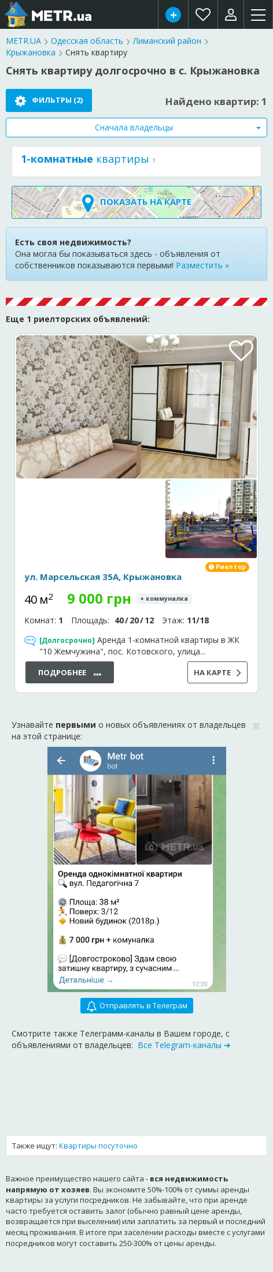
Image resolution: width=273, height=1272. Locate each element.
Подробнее (69, 673)
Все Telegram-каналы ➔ (184, 1044)
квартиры (85, 159)
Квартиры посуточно (98, 1145)
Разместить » (202, 265)
